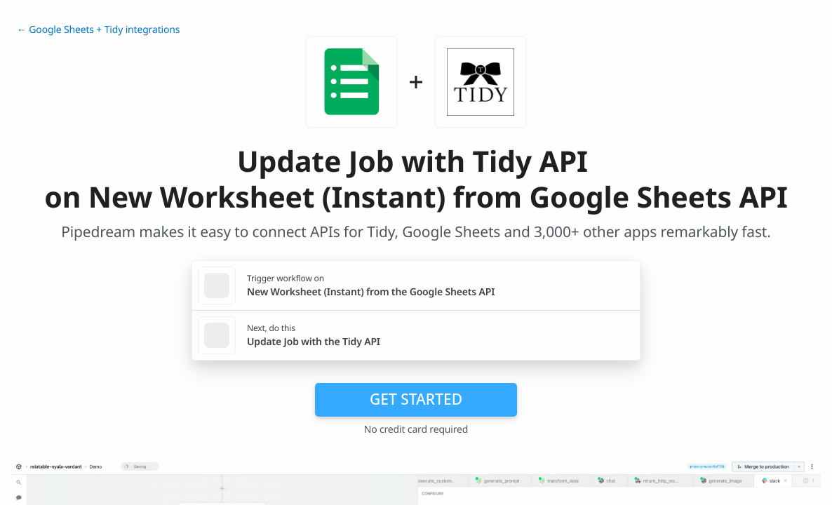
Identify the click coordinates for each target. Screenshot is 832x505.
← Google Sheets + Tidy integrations (98, 29)
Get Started (416, 399)
